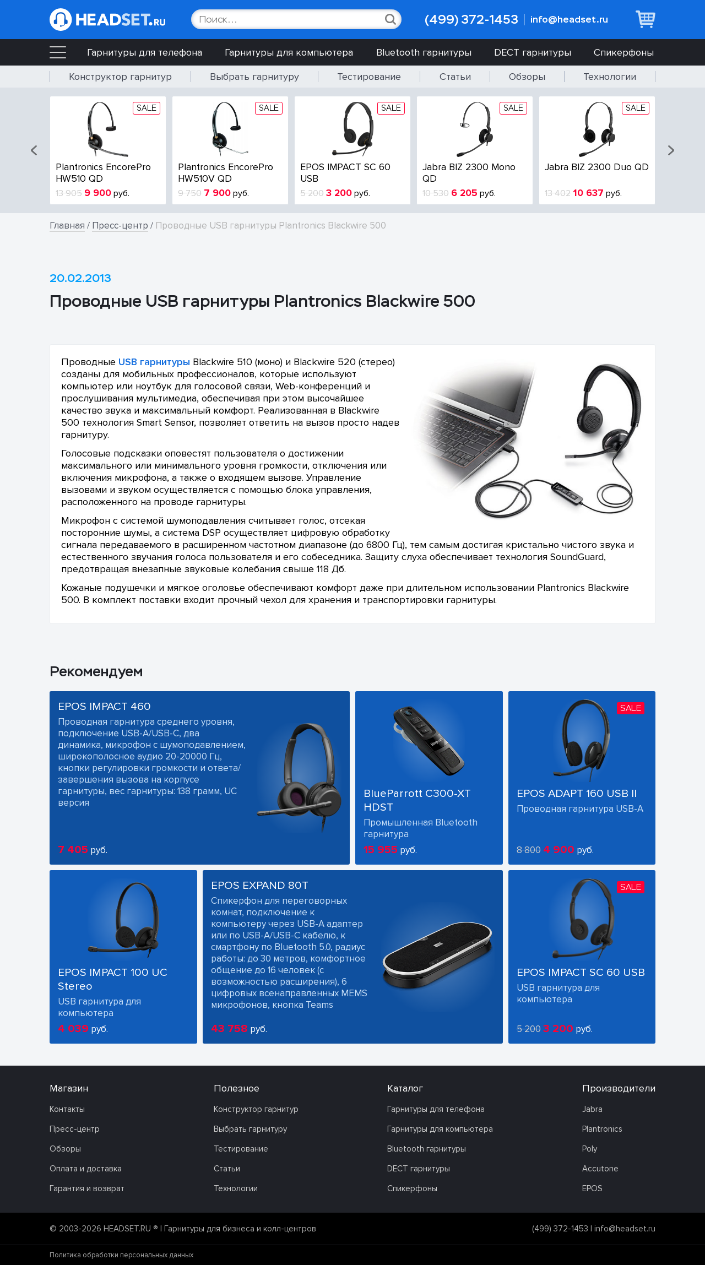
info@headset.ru (569, 19)
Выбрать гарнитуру (254, 76)
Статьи (455, 76)
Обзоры (527, 76)
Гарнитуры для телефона (144, 52)
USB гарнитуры (154, 362)
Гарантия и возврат (87, 1188)
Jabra (592, 1109)
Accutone (600, 1169)
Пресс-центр (120, 225)
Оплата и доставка (86, 1169)
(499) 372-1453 (471, 19)
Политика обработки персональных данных (121, 1255)
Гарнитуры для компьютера (289, 52)
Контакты (67, 1109)
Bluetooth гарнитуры (423, 52)
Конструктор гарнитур (120, 76)
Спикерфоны (624, 52)
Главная (67, 225)
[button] (34, 150)
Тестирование (369, 76)
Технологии (609, 76)
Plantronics (602, 1129)
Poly (589, 1149)
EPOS (592, 1188)
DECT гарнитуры (532, 52)
